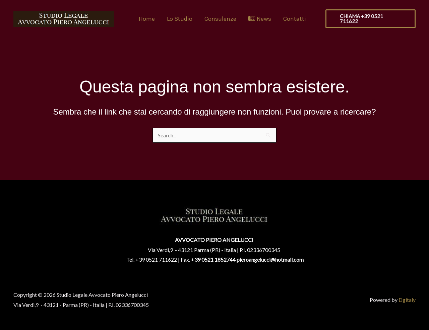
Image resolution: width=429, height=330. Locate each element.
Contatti (294, 18)
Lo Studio (179, 18)
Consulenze (220, 18)
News (259, 18)
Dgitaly (407, 299)
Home (147, 18)
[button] (370, 18)
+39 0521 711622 (156, 259)
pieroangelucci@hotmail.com (270, 259)
